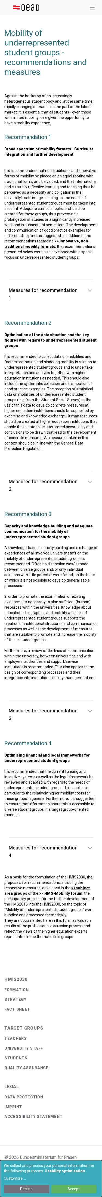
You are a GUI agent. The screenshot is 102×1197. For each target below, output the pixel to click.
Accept (73, 1189)
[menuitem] (51, 989)
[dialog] (51, 1178)
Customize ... (15, 1178)
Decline (26, 1189)
